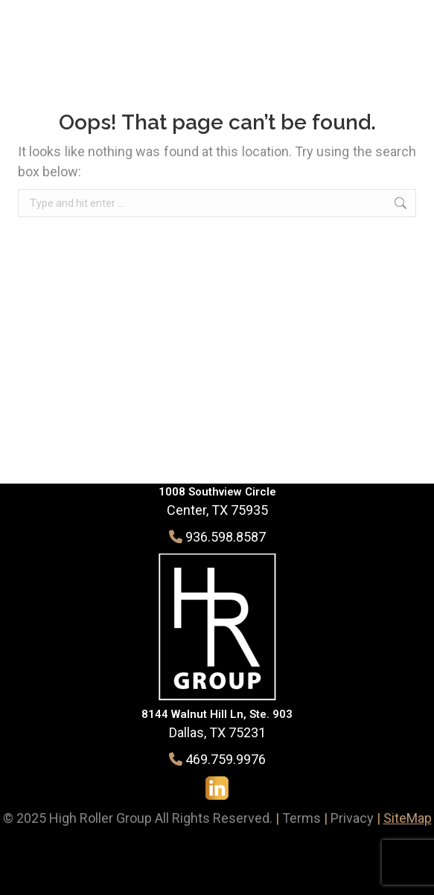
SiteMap (407, 818)
